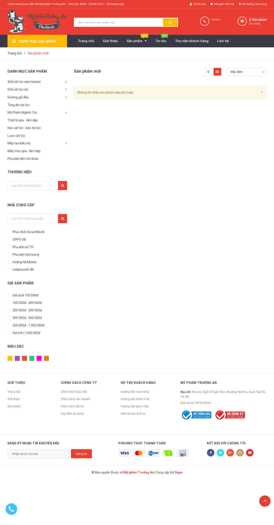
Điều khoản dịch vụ (133, 413)
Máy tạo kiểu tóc (19, 143)
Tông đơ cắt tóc (19, 105)
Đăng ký (81, 454)
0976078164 (203, 403)
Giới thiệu (14, 399)
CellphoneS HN (23, 269)
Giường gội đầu (18, 97)
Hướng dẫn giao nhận (135, 406)
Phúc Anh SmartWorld (28, 232)
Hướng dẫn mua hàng (135, 391)
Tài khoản (198, 4)
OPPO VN (19, 239)
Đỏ (24, 358)
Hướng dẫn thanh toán (135, 399)
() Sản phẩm (258, 22)
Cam (46, 358)
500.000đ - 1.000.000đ (28, 325)
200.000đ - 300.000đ (27, 310)
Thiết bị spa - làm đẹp (23, 120)
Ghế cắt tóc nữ (18, 89)
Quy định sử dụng (72, 413)
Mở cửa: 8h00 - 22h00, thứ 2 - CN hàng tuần (96, 4)
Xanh (31, 358)
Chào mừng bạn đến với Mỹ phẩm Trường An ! (37, 4)
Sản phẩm (14, 406)
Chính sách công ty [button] (79, 383)
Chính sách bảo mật (74, 391)
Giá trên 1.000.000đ (26, 333)
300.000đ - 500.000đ (27, 318)
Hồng (39, 358)
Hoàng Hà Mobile (24, 262)
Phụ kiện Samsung (25, 254)
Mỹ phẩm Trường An (199, 383)
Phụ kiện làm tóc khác (23, 159)
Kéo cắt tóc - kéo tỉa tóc (24, 128)
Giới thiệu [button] (16, 383)
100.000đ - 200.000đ (27, 303)
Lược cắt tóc (16, 136)
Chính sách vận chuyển (75, 399)
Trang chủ (14, 391)
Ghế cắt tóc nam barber (24, 82)
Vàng (10, 358)
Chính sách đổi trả (72, 406)
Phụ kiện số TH (22, 247)
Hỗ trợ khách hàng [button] (138, 383)
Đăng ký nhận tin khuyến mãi (33, 443)
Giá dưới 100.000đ (25, 295)
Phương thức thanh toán (142, 443)
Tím (17, 358)
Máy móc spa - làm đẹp (24, 151)
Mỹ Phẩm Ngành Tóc (22, 112)
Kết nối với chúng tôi (226, 443)
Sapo (179, 472)
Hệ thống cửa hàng (253, 4)
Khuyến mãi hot (222, 4)
